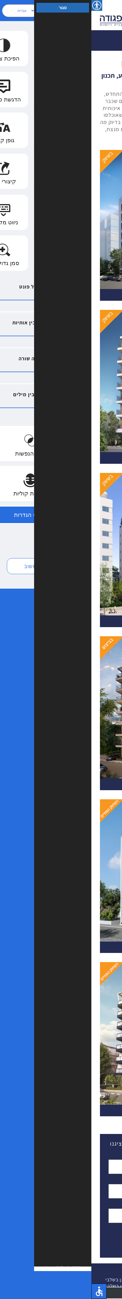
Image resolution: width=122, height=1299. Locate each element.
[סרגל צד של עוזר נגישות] (5, 5)
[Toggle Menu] (109, 15)
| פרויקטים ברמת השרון (84, 1279)
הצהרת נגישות (74, 1286)
